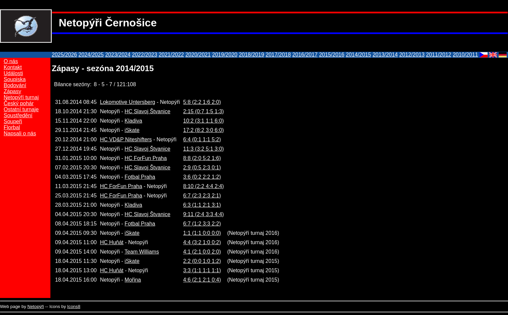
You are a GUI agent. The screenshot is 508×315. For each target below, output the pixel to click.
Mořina (132, 280)
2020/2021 (198, 54)
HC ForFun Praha (145, 158)
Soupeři (13, 121)
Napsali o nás (20, 133)
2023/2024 (118, 54)
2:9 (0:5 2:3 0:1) (202, 167)
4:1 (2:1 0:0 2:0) (202, 252)
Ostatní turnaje (21, 109)
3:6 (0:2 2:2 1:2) (202, 177)
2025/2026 (64, 54)
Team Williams (141, 252)
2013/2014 (385, 54)
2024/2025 (91, 54)
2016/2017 (305, 54)
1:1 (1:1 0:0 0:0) (202, 233)
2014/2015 (358, 54)
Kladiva (133, 121)
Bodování (15, 85)
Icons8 (73, 306)
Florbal (12, 127)
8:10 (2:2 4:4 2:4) (203, 186)
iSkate (131, 130)
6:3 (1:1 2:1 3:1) (202, 205)
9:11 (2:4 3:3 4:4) (203, 214)
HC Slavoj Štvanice (147, 111)
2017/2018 (278, 54)
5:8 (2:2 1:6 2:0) (202, 102)
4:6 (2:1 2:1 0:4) (202, 280)
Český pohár (19, 103)
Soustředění (18, 115)
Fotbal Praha (139, 177)
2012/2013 (412, 54)
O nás (11, 61)
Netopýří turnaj (21, 97)
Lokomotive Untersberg (127, 102)
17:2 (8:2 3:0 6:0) (203, 130)
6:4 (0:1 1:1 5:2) (202, 139)
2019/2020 (225, 54)
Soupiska (15, 79)
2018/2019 (251, 54)
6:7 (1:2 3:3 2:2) (202, 223)
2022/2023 (144, 54)
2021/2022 (171, 54)
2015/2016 (331, 54)
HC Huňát (111, 242)
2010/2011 (465, 54)
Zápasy (12, 91)
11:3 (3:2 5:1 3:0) (203, 149)
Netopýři (35, 306)
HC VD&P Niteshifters (126, 139)
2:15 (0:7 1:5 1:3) (203, 111)
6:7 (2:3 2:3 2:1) (202, 195)
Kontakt (13, 67)
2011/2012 (438, 54)
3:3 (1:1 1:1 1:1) (202, 270)
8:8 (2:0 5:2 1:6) (202, 158)
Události (13, 73)
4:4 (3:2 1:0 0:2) (202, 242)
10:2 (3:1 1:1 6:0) (203, 121)
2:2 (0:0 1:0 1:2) (202, 261)
